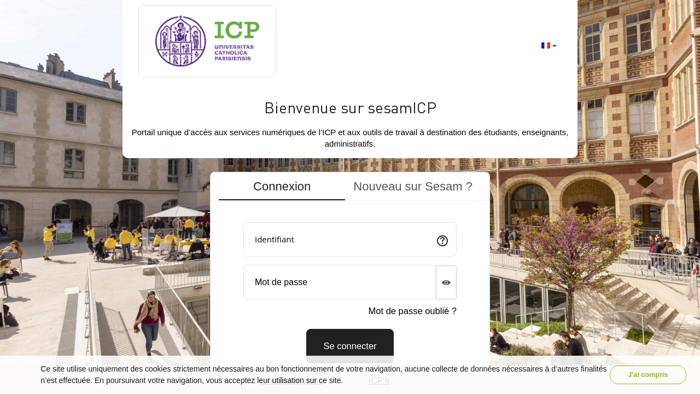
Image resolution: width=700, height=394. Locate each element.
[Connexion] (349, 346)
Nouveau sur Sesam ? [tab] (412, 186)
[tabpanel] (350, 288)
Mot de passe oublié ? (413, 311)
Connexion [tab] (282, 186)
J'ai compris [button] (648, 375)
